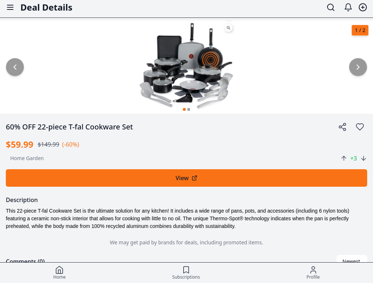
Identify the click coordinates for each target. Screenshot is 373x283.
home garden (27, 158)
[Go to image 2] (188, 109)
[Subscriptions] (186, 272)
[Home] (59, 272)
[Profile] (312, 272)
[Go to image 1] (184, 109)
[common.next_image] (358, 67)
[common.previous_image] (15, 67)
